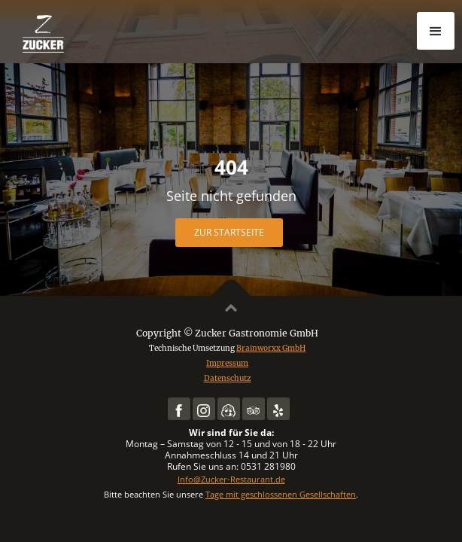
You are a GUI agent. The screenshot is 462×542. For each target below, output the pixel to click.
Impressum (227, 363)
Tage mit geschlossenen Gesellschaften (280, 494)
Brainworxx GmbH (270, 348)
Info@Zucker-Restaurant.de (231, 479)
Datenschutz (227, 378)
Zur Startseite (229, 232)
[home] (90, 33)
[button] (435, 31)
